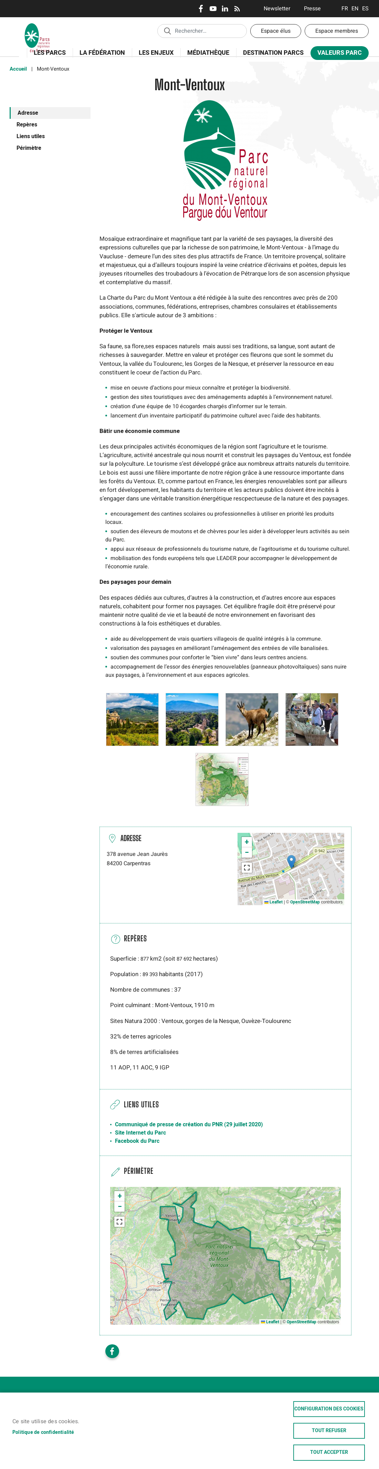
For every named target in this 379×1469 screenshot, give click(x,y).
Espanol (365, 8)
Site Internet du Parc (140, 1133)
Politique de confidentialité (43, 1431)
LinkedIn (225, 8)
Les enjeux (154, 57)
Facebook (201, 8)
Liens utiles (31, 136)
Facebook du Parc (137, 1141)
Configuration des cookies (329, 1407)
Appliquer (167, 30)
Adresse (28, 113)
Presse (312, 8)
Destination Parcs (273, 53)
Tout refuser (329, 1430)
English (355, 8)
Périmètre (29, 148)
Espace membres (336, 31)
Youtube (213, 8)
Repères (27, 125)
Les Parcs (47, 57)
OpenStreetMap (305, 902)
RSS (237, 8)
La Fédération (100, 57)
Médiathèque (208, 53)
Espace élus (276, 31)
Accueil (18, 69)
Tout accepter (329, 1452)
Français (344, 8)
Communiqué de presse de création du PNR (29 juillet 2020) (189, 1124)
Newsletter (277, 8)
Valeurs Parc (337, 54)
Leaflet (273, 902)
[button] (132, 719)
